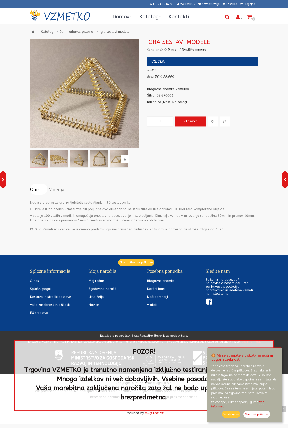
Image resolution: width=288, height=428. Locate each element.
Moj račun (96, 281)
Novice (94, 305)
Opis (34, 189)
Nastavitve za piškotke (136, 262)
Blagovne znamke (161, 281)
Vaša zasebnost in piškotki (50, 305)
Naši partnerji (157, 297)
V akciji (152, 305)
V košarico (190, 121)
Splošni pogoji (40, 289)
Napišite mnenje (194, 49)
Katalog (47, 32)
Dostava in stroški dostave (50, 297)
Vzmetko (182, 89)
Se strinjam (231, 414)
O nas (34, 281)
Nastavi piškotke (257, 414)
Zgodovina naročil (102, 289)
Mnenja (56, 189)
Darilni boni (156, 289)
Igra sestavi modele (114, 32)
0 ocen (173, 49)
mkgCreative (154, 413)
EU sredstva (39, 313)
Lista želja (96, 297)
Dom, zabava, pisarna (76, 32)
